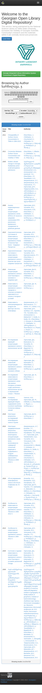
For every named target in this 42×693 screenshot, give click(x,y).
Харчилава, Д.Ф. (29, 187)
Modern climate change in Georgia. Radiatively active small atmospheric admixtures (14, 166)
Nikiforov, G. (28, 449)
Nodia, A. (36, 317)
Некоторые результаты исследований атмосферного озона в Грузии (13, 418)
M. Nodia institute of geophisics (32, 595)
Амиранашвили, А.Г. (31, 180)
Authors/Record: (26, 113)
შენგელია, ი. (36, 624)
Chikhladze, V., (29, 241)
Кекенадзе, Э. (28, 553)
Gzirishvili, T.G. (29, 174)
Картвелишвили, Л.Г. (31, 236)
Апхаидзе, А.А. (29, 478)
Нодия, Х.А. (36, 306)
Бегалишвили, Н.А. (30, 645)
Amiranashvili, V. (30, 641)
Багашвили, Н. (29, 342)
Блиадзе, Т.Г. (28, 428)
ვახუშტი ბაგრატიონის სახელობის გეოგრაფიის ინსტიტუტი (32, 576)
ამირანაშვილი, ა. (30, 191)
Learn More (7, 39)
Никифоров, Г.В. (29, 482)
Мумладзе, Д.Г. (29, 649)
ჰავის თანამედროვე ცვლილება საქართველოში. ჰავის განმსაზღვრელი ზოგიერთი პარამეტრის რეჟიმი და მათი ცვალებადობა (15, 578)
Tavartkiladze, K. (29, 628)
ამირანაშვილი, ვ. (30, 193)
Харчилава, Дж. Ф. (30, 284)
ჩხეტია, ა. (29, 404)
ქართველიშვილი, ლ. (33, 247)
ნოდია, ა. (27, 468)
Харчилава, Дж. (29, 340)
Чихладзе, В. (28, 344)
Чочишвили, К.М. (29, 209)
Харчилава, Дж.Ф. (30, 269)
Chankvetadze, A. (29, 453)
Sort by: (7, 110)
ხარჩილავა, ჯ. (29, 143)
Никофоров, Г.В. (29, 432)
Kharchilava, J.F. (29, 176)
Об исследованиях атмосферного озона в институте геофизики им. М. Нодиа (14, 483)
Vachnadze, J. (28, 639)
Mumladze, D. (28, 634)
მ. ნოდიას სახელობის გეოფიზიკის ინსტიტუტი (32, 580)
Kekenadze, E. (28, 367)
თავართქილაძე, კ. (30, 199)
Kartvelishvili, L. (29, 243)
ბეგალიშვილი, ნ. (30, 201)
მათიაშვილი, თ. (29, 327)
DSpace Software (6, 680)
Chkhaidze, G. (28, 141)
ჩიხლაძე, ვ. (30, 158)
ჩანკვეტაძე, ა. (30, 470)
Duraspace (32, 680)
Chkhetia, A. (28, 402)
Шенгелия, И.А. (29, 655)
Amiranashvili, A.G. (30, 170)
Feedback (4, 682)
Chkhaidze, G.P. (29, 460)
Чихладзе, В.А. (29, 207)
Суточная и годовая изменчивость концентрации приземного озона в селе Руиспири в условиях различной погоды (15, 557)
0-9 (12, 92)
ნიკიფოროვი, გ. (31, 466)
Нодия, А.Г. (27, 306)
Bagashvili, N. (28, 348)
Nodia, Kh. (27, 319)
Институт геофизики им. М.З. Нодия (32, 609)
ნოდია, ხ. (29, 329)
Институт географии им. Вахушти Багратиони (32, 605)
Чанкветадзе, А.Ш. (30, 437)
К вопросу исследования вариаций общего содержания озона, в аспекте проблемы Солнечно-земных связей (15, 404)
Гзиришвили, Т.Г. (29, 185)
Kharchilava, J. (28, 135)
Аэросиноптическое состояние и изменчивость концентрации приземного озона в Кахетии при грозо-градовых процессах (15, 257)
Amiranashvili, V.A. (30, 172)
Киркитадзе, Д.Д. (30, 430)
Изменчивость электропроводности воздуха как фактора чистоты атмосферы (15, 307)
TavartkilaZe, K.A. (29, 178)
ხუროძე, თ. (29, 334)
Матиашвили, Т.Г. (30, 304)
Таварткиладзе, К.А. (31, 189)
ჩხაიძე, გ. (27, 147)
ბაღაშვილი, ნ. (31, 565)
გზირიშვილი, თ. (29, 195)
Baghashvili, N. (29, 561)
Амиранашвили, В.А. (31, 182)
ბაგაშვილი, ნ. (28, 354)
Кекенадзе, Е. (28, 362)
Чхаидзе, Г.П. (28, 443)
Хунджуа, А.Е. (28, 311)
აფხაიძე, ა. (27, 495)
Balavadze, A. (30, 489)
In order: (24, 110)
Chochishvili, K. (29, 139)
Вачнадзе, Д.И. (29, 653)
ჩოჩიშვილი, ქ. (31, 145)
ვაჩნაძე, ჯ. (27, 624)
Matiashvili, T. (28, 317)
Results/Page (10, 113)
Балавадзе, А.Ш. (29, 480)
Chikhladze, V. (28, 137)
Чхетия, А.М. (28, 397)
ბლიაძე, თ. (27, 464)
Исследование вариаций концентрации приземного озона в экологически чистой (15, 344)
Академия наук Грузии (31, 601)
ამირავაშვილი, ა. (30, 325)
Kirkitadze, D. (30, 447)
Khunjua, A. (29, 321)
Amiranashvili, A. (29, 315)
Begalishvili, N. (28, 630)
